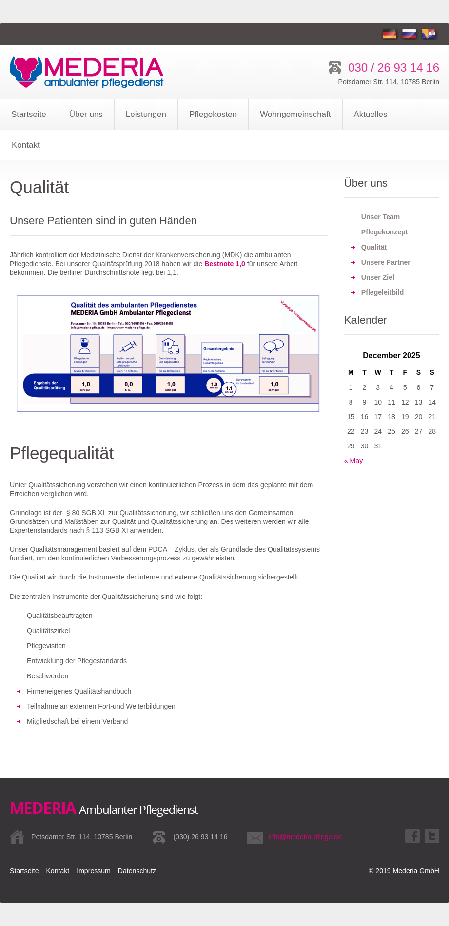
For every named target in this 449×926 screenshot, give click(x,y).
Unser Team (380, 217)
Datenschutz (137, 871)
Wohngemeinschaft (295, 114)
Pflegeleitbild (382, 292)
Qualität (374, 247)
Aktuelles (371, 114)
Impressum (94, 871)
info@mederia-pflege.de (305, 837)
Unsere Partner (385, 262)
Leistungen (146, 114)
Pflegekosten (213, 114)
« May (353, 460)
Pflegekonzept (384, 232)
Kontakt (26, 145)
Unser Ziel (377, 277)
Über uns (86, 114)
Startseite (28, 114)
